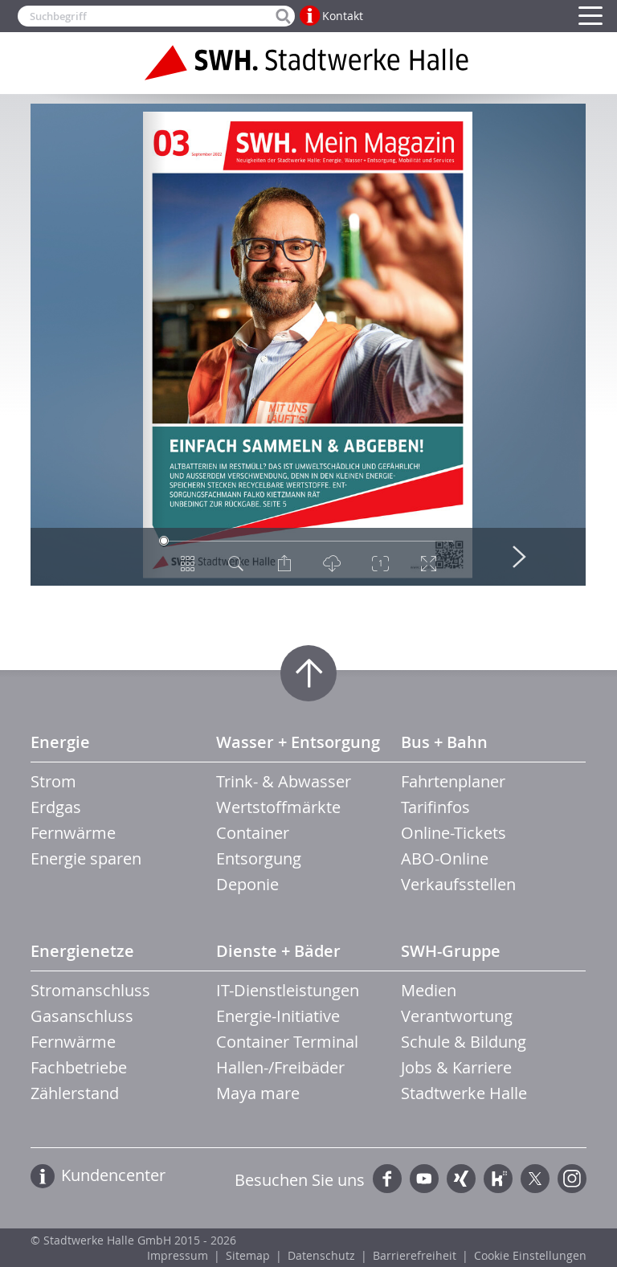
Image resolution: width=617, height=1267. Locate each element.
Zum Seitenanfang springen (308, 673)
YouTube (424, 1178)
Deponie (247, 884)
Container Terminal (287, 1041)
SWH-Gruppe (451, 951)
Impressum (177, 1255)
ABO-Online (444, 858)
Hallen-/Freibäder (280, 1067)
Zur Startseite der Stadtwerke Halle (308, 62)
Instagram (572, 1178)
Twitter (535, 1178)
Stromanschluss (90, 990)
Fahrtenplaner (453, 781)
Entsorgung (258, 858)
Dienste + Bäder (278, 951)
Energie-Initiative (278, 1016)
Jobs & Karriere (456, 1067)
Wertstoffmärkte (278, 807)
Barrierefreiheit (414, 1255)
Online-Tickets (453, 833)
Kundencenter (113, 1175)
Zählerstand (75, 1093)
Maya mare (258, 1093)
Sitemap (248, 1255)
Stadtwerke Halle (464, 1093)
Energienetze (82, 951)
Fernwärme (73, 833)
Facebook (387, 1178)
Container (252, 833)
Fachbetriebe (79, 1067)
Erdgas (56, 807)
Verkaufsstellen (458, 884)
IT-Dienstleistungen (287, 990)
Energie (60, 742)
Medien (428, 990)
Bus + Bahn (444, 742)
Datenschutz (321, 1255)
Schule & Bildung (463, 1041)
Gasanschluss (82, 1016)
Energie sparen (86, 858)
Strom (53, 781)
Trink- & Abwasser (283, 781)
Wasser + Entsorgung (298, 742)
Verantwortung (457, 1016)
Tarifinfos (435, 807)
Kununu (498, 1178)
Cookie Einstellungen (530, 1255)
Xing (461, 1178)
